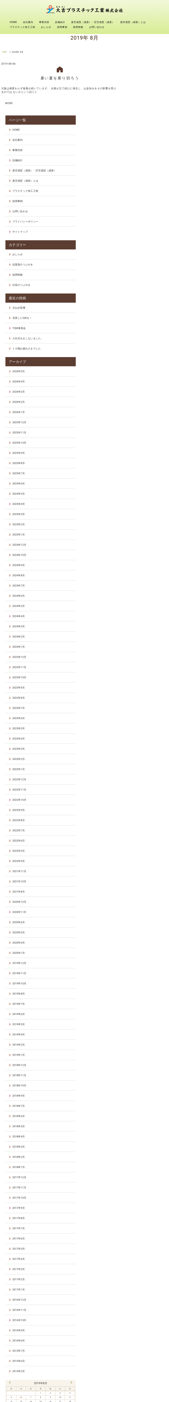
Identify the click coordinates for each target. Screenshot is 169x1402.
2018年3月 (140, 1088)
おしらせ (46, 27)
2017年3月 (140, 1210)
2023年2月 (140, 700)
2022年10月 (140, 741)
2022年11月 (140, 731)
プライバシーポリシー (146, 165)
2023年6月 (140, 659)
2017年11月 (140, 1128)
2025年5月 (140, 435)
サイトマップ (141, 176)
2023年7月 (140, 649)
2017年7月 (140, 1169)
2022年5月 (140, 792)
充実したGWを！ (143, 260)
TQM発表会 (140, 270)
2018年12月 (140, 1006)
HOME (13, 22)
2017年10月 (140, 1139)
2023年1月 (140, 710)
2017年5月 (140, 1190)
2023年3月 (140, 690)
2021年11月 (140, 812)
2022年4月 (140, 802)
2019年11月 (140, 914)
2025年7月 (140, 414)
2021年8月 (140, 833)
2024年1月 (140, 588)
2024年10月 (140, 496)
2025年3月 (140, 455)
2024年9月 (140, 506)
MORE (9, 102)
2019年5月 (140, 965)
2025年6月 (140, 424)
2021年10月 (140, 822)
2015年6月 (140, 1302)
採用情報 (78, 27)
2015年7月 (140, 1292)
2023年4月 (140, 680)
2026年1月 (140, 353)
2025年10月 (140, 384)
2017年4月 (140, 1200)
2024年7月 (140, 526)
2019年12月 (140, 904)
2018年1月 (140, 1108)
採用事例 (62, 27)
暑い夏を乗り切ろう (59, 78)
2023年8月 (140, 639)
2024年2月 (140, 578)
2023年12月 (140, 598)
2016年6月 (140, 1281)
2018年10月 (140, 1026)
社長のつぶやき (143, 228)
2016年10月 (140, 1261)
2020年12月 (140, 843)
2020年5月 (140, 873)
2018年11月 (140, 1016)
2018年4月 (140, 1077)
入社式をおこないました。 (149, 280)
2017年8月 (140, 1159)
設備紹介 (60, 22)
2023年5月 (140, 669)
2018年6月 (140, 1057)
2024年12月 (140, 486)
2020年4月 (140, 884)
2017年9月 (140, 1149)
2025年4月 (140, 445)
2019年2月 (140, 986)
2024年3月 (140, 567)
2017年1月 (140, 1230)
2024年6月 (140, 537)
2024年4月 (140, 557)
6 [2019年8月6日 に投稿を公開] (136, 1338)
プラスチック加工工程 (22, 27)
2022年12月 (140, 720)
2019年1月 (140, 996)
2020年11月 (140, 853)
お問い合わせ (96, 27)
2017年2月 (140, 1220)
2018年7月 (140, 1047)
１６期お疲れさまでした (148, 290)
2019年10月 (140, 924)
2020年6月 (140, 863)
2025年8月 (140, 404)
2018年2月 (140, 1098)
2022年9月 (140, 751)
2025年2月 (140, 465)
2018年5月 (140, 1067)
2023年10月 (140, 618)
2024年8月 (140, 516)
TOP (4, 52)
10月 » (165, 1323)
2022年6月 (140, 782)
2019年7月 (140, 945)
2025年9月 (140, 394)
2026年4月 (140, 322)
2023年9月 (140, 629)
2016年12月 (140, 1241)
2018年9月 (140, 1037)
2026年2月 (140, 343)
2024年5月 (140, 547)
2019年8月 (140, 935)
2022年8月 (140, 761)
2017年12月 (140, 1118)
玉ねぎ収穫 (140, 250)
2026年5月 (140, 312)
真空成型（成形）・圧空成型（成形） (92, 22)
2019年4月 (140, 975)
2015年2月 (140, 1312)
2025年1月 (140, 475)
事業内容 (44, 22)
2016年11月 (140, 1251)
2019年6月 (140, 955)
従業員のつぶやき (144, 207)
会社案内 (28, 22)
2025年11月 (140, 373)
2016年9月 (140, 1271)
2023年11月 (140, 608)
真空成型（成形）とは (133, 22)
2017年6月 (140, 1179)
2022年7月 (140, 771)
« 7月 (131, 1323)
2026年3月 (140, 333)
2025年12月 (140, 363)
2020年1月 (140, 894)
